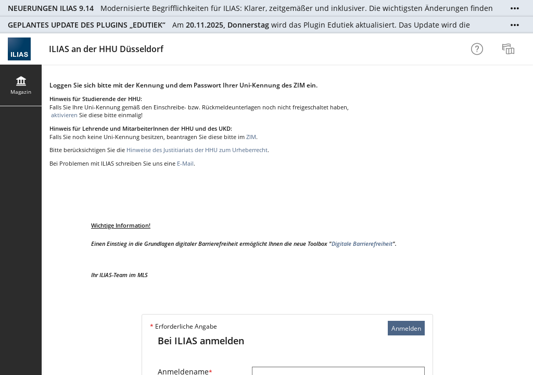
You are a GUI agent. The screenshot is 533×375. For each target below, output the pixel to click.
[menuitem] (509, 49)
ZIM (251, 137)
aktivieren (63, 115)
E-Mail (185, 163)
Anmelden (406, 328)
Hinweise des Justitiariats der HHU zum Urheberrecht (197, 150)
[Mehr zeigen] (515, 8)
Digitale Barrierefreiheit (362, 243)
